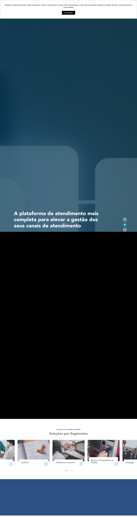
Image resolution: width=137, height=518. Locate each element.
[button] (124, 219)
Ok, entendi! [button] (68, 13)
